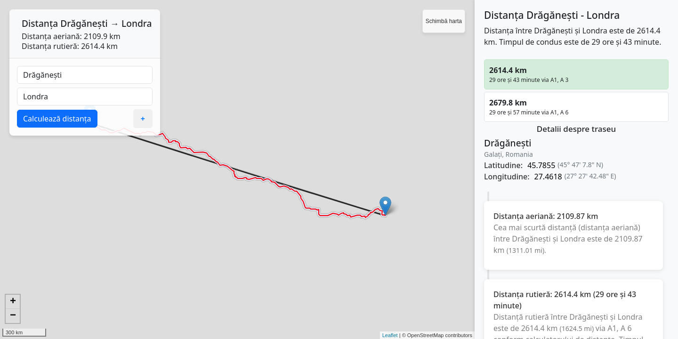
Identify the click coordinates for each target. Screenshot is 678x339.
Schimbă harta (444, 21)
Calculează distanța (57, 118)
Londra (136, 23)
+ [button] (13, 302)
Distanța (40, 23)
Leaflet (390, 335)
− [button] (13, 316)
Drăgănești (84, 23)
